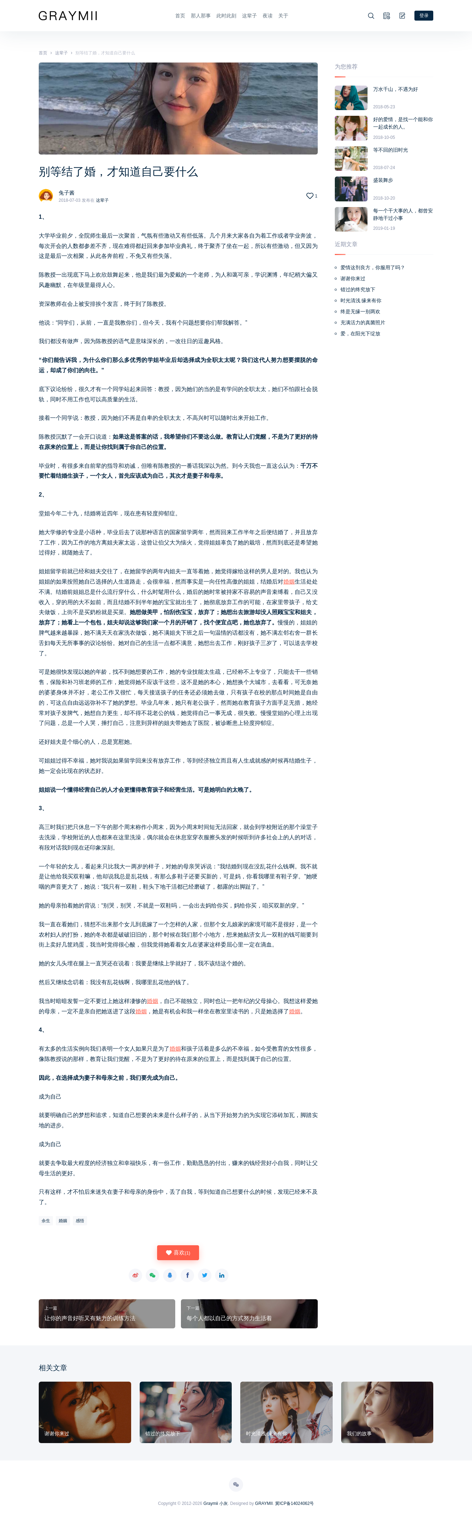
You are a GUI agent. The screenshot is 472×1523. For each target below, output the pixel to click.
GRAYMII (264, 1502)
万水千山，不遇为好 (395, 88)
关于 (283, 15)
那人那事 (200, 15)
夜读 (267, 15)
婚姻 (289, 581)
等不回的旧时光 (390, 149)
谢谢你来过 (352, 278)
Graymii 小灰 (215, 1502)
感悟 (80, 1220)
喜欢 (178, 1252)
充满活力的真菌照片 (362, 322)
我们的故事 (359, 1433)
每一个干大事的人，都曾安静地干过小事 (403, 213)
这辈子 (248, 15)
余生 (46, 1220)
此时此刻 (226, 15)
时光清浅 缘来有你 (361, 300)
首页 (179, 15)
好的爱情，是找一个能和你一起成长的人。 (403, 122)
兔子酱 (67, 192)
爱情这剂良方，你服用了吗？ (372, 267)
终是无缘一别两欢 (360, 311)
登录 (423, 15)
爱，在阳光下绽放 (360, 333)
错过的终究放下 (357, 289)
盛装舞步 (383, 179)
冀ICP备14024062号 (294, 1502)
